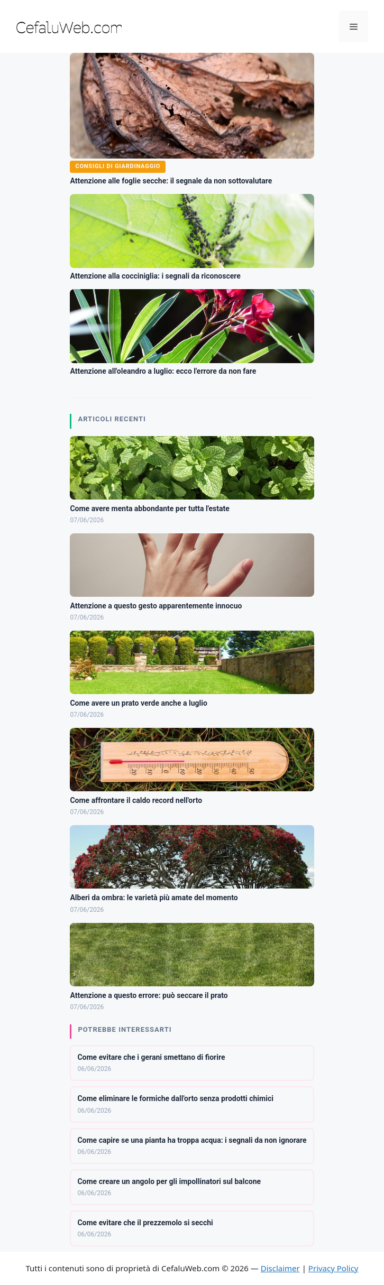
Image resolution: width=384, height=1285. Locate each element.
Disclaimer (280, 1268)
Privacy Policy (333, 1268)
